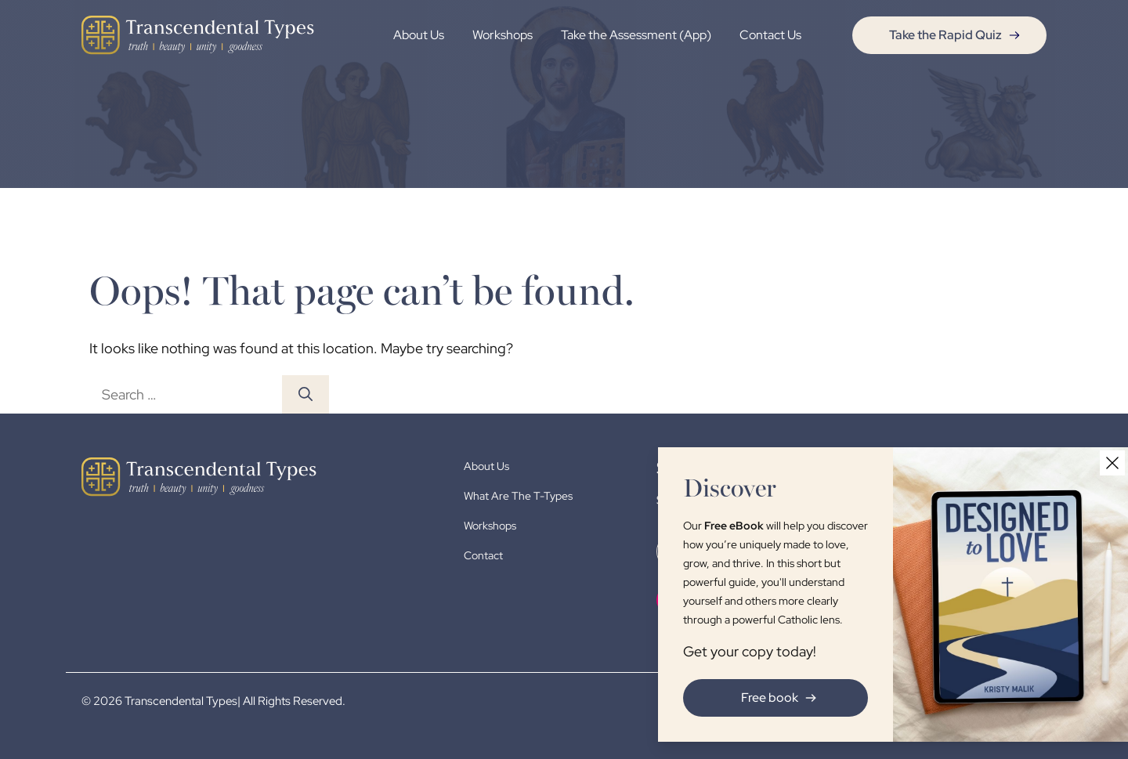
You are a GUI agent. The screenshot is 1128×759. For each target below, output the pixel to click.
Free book (782, 697)
